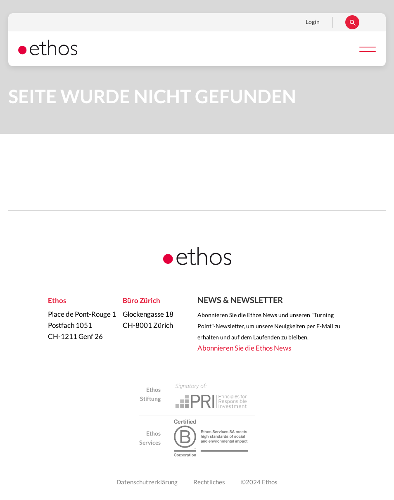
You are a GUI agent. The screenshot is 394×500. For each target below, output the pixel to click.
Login (313, 22)
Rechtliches (209, 482)
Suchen (352, 22)
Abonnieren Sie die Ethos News (244, 348)
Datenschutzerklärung (147, 482)
